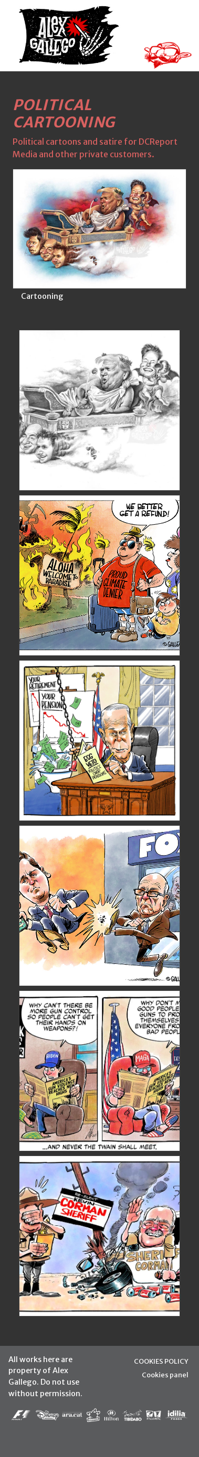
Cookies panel (165, 1374)
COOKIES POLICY (161, 1361)
